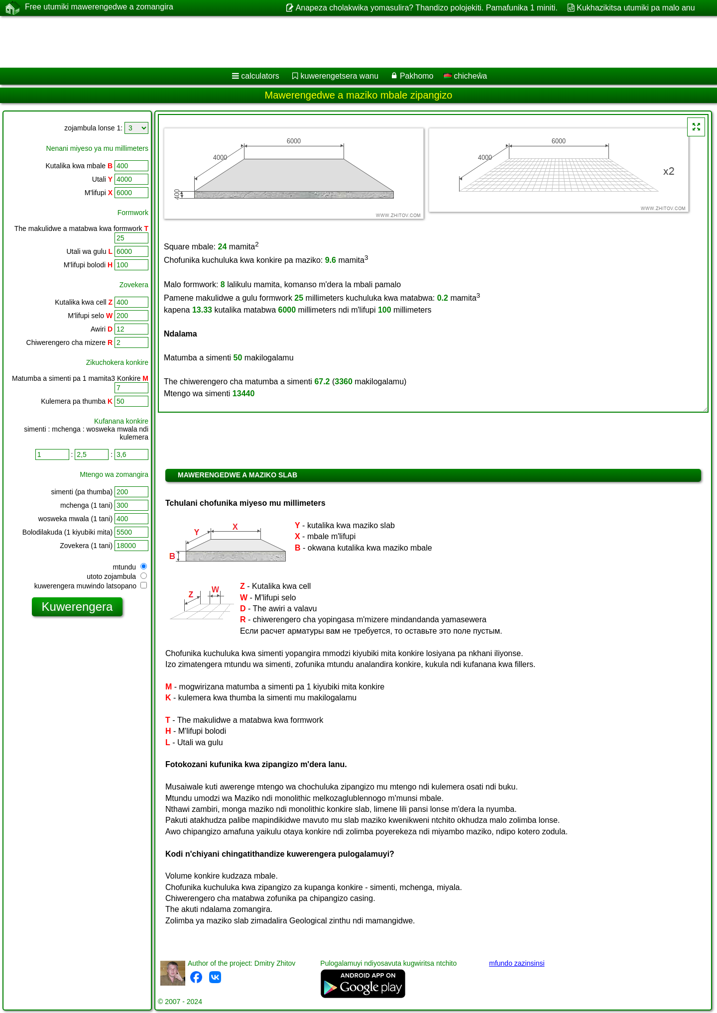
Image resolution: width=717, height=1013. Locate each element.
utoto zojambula (117, 576)
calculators (260, 76)
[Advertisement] (302, 41)
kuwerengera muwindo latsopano (90, 586)
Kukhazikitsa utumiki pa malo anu (636, 7)
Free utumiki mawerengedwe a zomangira (99, 7)
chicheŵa (465, 76)
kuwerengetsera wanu (340, 76)
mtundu (130, 567)
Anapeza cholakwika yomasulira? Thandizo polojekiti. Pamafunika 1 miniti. (427, 7)
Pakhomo (417, 76)
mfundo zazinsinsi (516, 963)
